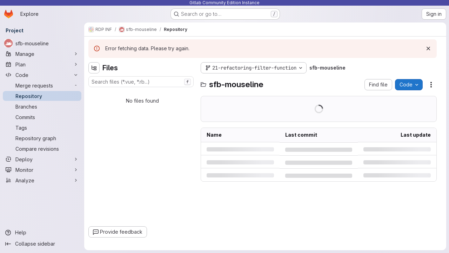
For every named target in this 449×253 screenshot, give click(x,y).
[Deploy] (42, 159)
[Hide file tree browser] (94, 67)
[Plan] (42, 64)
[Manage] (42, 54)
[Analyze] (42, 180)
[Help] (42, 233)
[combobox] (141, 81)
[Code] (42, 75)
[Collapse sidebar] (42, 244)
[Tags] (42, 127)
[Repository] (42, 96)
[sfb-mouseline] (42, 43)
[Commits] (42, 117)
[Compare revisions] (42, 149)
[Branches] (42, 106)
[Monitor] (42, 170)
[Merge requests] (42, 85)
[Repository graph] (42, 138)
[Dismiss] (428, 48)
